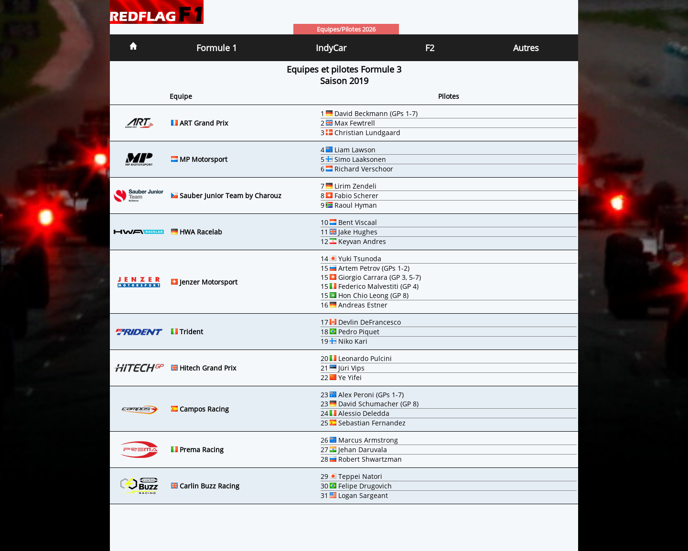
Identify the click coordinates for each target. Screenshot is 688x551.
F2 (429, 47)
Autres (526, 47)
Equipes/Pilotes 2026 (346, 29)
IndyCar (331, 47)
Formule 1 (216, 47)
